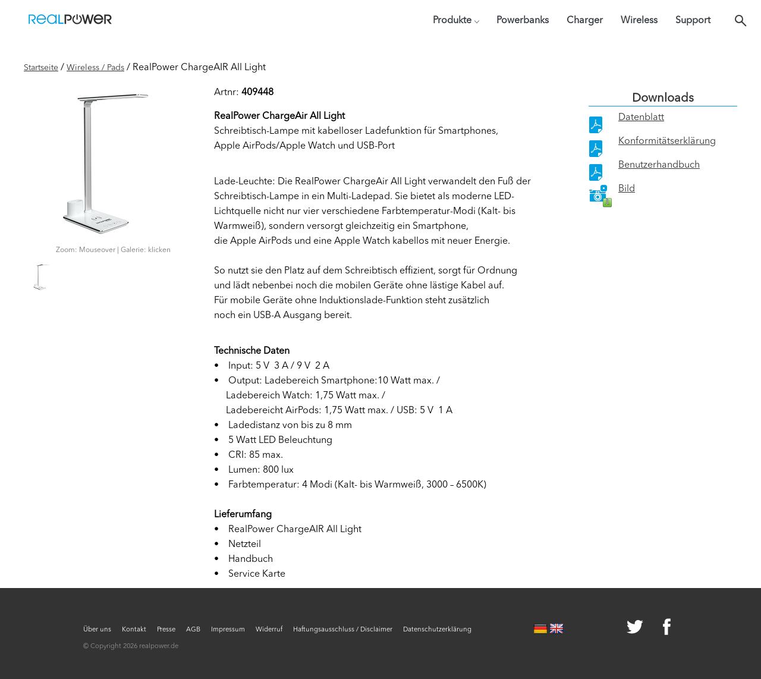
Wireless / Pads (95, 68)
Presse (166, 630)
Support (692, 21)
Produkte (456, 21)
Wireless (639, 21)
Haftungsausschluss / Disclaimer (342, 630)
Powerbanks (522, 21)
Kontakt (134, 630)
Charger (585, 21)
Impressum (228, 630)
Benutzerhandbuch (659, 165)
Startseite (41, 68)
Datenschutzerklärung (437, 630)
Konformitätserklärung (667, 141)
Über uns (97, 630)
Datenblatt (641, 117)
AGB (193, 630)
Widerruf (269, 630)
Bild (626, 189)
